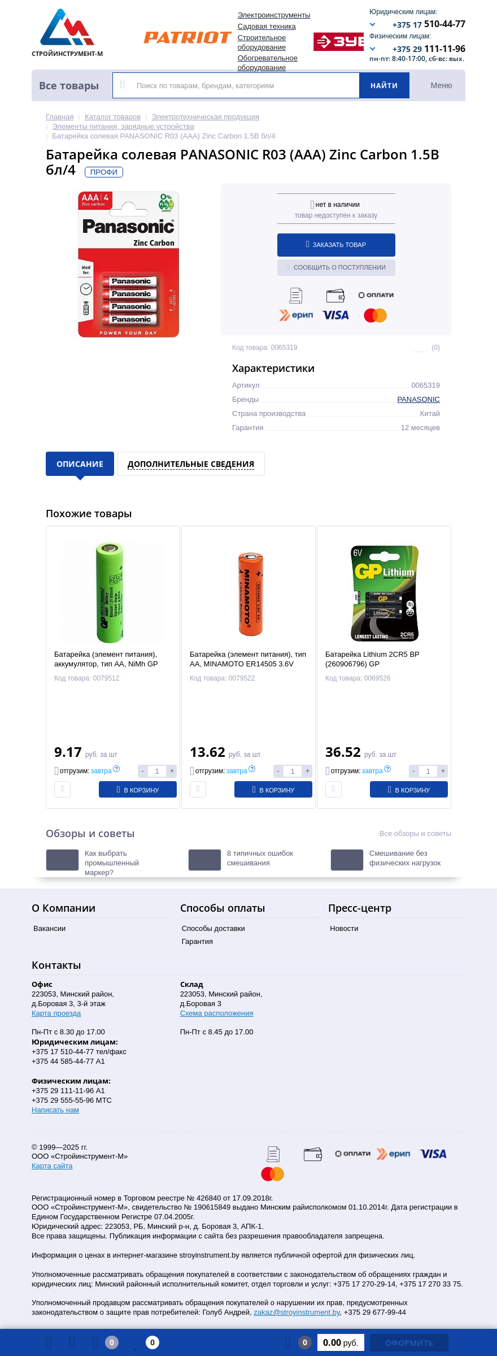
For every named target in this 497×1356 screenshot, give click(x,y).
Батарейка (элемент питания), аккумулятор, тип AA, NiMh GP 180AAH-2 (106, 664)
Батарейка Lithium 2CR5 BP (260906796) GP (372, 659)
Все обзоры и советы (415, 833)
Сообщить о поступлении (336, 266)
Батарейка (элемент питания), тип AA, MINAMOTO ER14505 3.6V (248, 659)
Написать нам (55, 1110)
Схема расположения (217, 1013)
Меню (441, 85)
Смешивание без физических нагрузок (405, 858)
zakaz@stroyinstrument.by (296, 1312)
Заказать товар (336, 244)
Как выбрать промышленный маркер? (112, 863)
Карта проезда (56, 1013)
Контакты (56, 965)
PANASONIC (418, 399)
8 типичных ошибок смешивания (260, 858)
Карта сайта (52, 1166)
